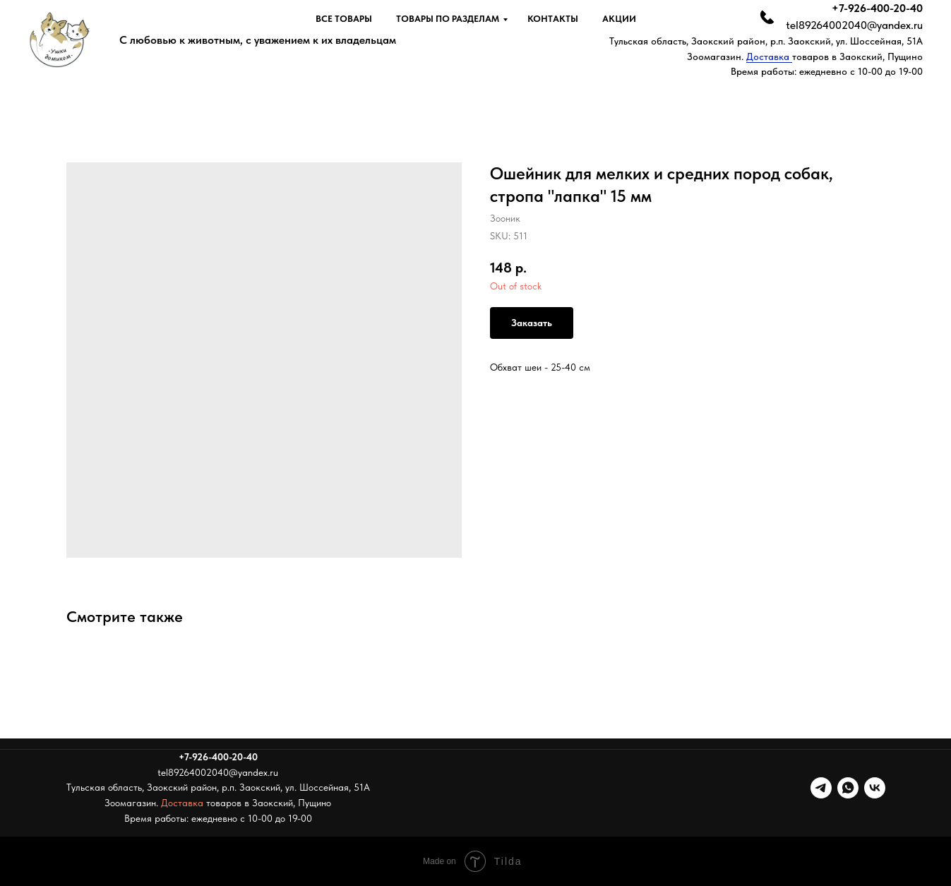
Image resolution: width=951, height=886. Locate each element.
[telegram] (821, 787)
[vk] (874, 787)
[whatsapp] (848, 787)
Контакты (552, 18)
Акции (619, 18)
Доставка (769, 56)
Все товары (344, 18)
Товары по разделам (447, 18)
